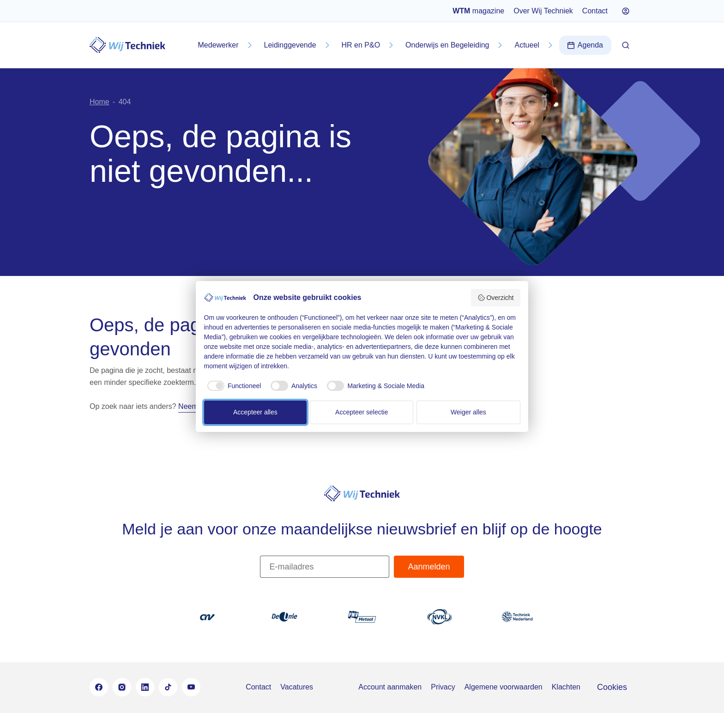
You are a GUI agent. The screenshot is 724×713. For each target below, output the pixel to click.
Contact (595, 11)
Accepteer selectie (361, 412)
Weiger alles (468, 412)
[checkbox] (232, 386)
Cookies (612, 687)
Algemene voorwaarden (504, 687)
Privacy (443, 687)
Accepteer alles (255, 412)
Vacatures (296, 687)
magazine (478, 11)
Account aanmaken (390, 687)
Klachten (566, 687)
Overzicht (495, 298)
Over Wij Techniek (543, 11)
